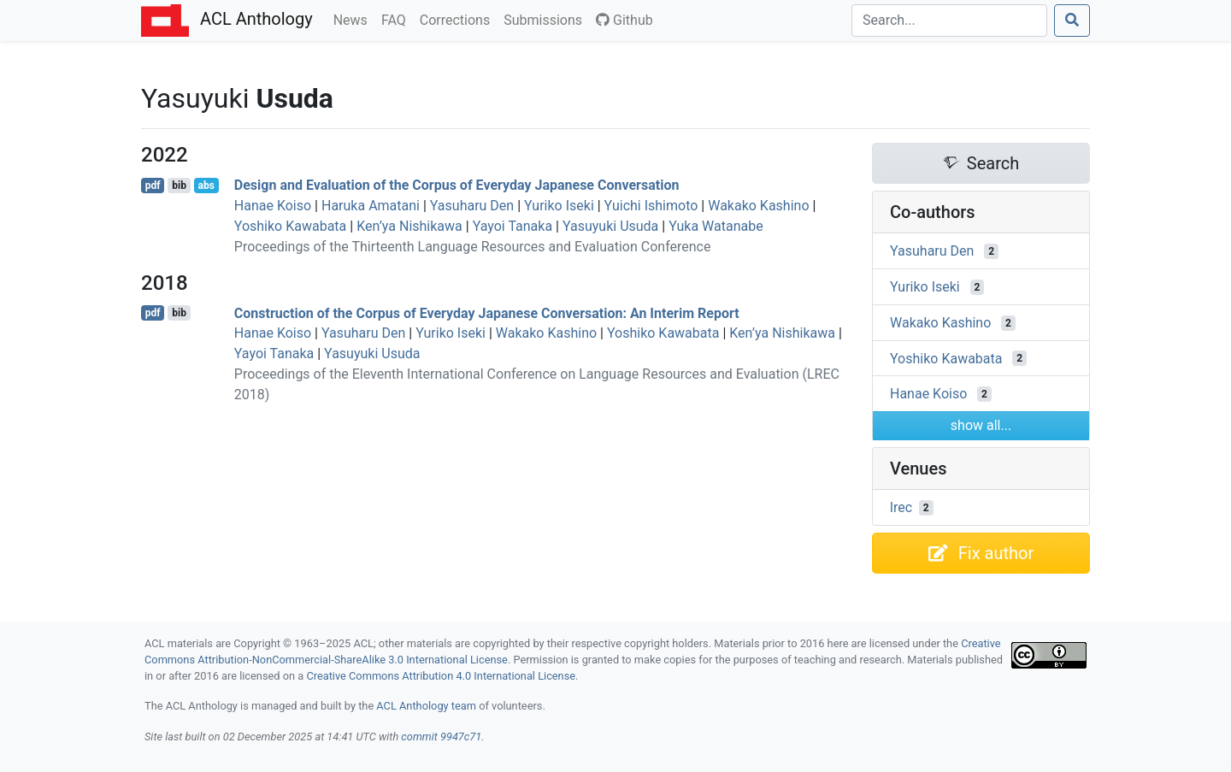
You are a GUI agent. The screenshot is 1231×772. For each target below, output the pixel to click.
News (353, 18)
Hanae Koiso (272, 205)
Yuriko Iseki (559, 205)
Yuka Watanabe (716, 226)
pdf (153, 186)
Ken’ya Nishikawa (409, 226)
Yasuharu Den (472, 205)
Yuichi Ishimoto (651, 205)
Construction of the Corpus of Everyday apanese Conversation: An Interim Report (486, 312)
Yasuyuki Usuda (610, 226)
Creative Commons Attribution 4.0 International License (440, 675)
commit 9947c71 (441, 736)
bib (179, 186)
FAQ (397, 18)
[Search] (949, 20)
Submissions (546, 18)
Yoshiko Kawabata (290, 226)
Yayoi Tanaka (512, 226)
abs (205, 186)
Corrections (458, 18)
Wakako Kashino (758, 205)
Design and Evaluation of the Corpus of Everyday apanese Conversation (457, 185)
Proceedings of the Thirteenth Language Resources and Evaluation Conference (472, 247)
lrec (901, 507)
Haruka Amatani (370, 205)
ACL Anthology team (426, 705)
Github (624, 20)
